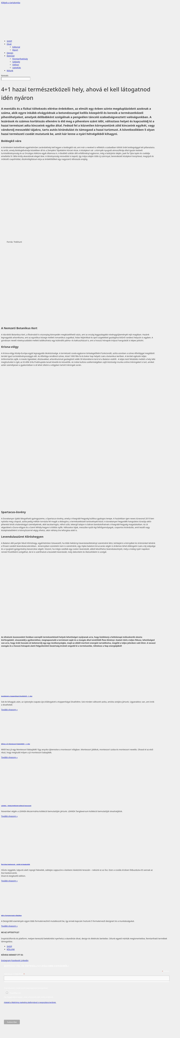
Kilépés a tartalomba (10, 2)
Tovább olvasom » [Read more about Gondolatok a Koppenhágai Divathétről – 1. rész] (9, 709)
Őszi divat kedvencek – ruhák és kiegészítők (15, 864)
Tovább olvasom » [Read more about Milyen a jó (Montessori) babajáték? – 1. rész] (9, 757)
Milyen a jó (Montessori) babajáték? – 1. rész (15, 744)
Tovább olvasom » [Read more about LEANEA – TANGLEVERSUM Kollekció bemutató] (9, 816)
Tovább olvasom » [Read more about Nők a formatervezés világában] (9, 926)
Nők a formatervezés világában (11, 915)
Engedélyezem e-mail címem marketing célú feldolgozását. (86, 992)
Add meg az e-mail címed (14, 974)
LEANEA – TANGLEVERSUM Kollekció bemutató (16, 806)
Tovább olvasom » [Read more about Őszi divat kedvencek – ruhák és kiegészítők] (9, 880)
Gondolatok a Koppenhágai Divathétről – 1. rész (16, 696)
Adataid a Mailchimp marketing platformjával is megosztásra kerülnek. (30, 1002)
